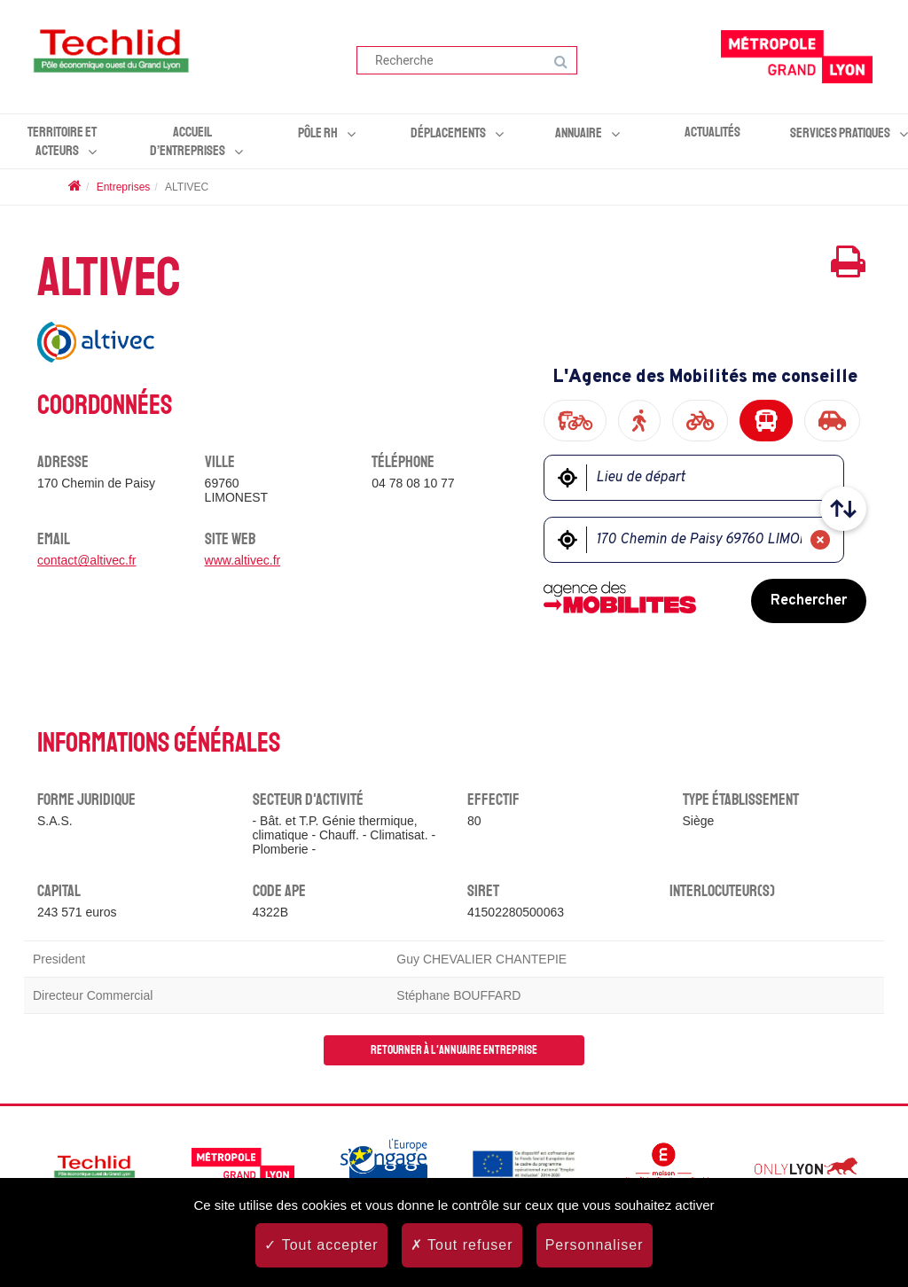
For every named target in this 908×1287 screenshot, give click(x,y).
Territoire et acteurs (62, 141)
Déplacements (448, 133)
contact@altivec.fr (86, 560)
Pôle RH (318, 133)
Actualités (712, 132)
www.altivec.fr (243, 560)
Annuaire (578, 133)
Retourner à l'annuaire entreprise (454, 1049)
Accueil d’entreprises (187, 141)
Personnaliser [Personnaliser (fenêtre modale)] (594, 1244)
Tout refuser (462, 1244)
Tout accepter (321, 1244)
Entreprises (124, 187)
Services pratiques (840, 133)
